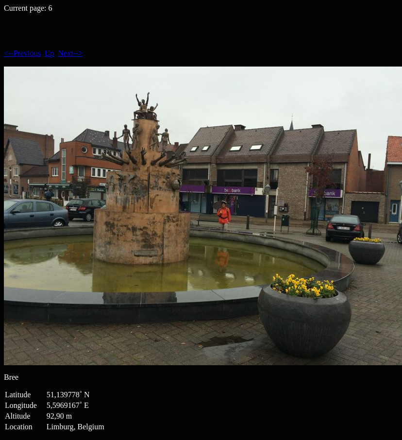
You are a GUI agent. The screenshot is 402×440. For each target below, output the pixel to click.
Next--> (70, 53)
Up (49, 53)
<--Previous (22, 53)
